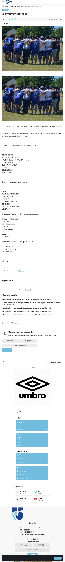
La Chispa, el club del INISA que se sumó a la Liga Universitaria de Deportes (27, 299)
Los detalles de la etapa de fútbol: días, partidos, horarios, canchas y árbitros (28, 311)
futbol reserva (15, 323)
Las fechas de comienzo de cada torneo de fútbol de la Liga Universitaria (27, 315)
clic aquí (21, 271)
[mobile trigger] (3, 2)
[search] (61, 2)
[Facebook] (23, 492)
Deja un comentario (55, 362)
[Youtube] (42, 499)
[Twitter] (42, 492)
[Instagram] (23, 499)
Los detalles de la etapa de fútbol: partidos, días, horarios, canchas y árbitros (28, 308)
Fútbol (5, 9)
